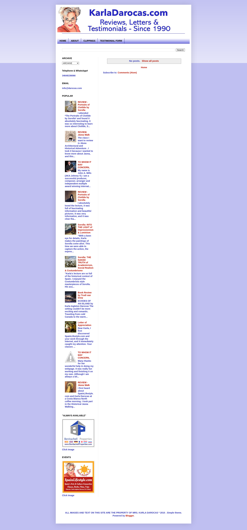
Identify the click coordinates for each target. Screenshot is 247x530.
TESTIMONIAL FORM (111, 41)
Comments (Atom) (127, 72)
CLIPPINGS (89, 41)
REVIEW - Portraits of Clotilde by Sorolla (84, 106)
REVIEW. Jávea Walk (84, 133)
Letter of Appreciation (84, 323)
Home (144, 67)
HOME (63, 41)
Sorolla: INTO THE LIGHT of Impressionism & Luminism (85, 228)
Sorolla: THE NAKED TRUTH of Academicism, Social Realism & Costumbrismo (79, 264)
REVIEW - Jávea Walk (84, 383)
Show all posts (150, 61)
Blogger (130, 515)
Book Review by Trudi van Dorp (85, 295)
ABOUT (75, 41)
